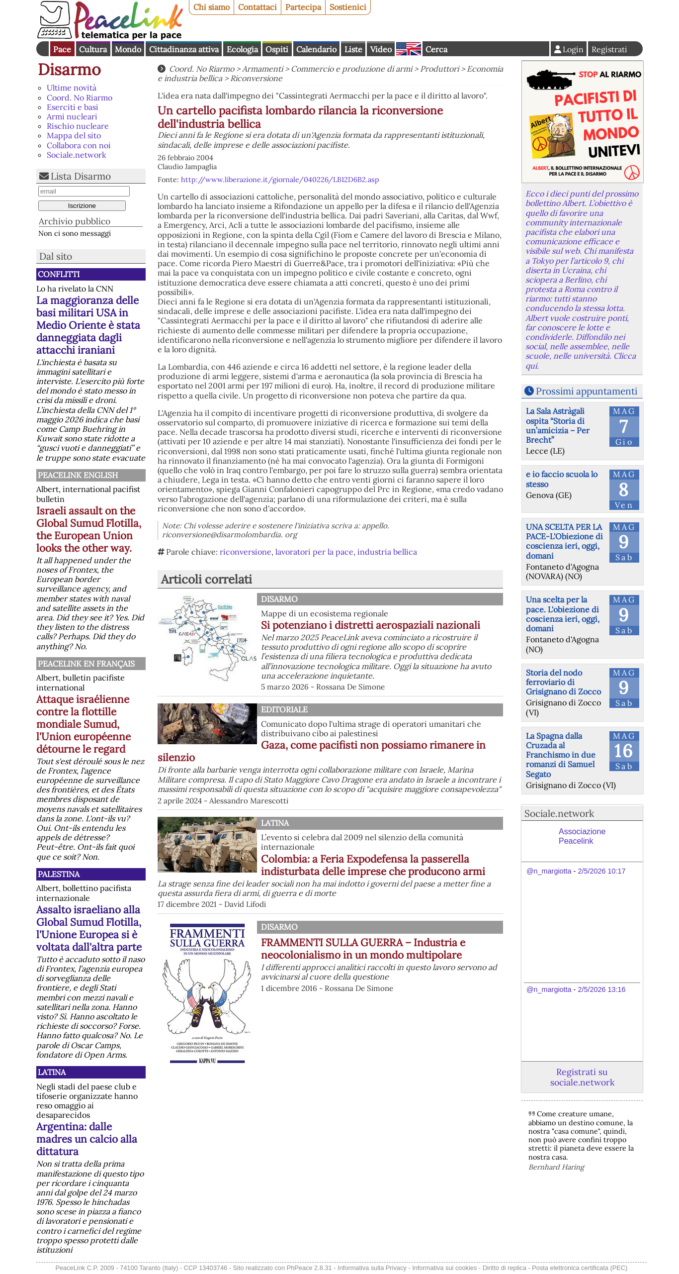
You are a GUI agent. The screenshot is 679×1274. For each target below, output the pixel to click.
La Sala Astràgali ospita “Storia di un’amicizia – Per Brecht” (558, 425)
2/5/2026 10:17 (601, 871)
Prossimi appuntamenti (586, 391)
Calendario (316, 49)
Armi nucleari (72, 116)
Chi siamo (211, 7)
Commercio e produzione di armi (351, 69)
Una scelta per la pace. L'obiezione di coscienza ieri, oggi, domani (562, 613)
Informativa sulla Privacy (372, 1268)
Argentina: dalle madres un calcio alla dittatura (86, 1139)
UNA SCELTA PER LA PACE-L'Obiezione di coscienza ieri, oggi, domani (564, 541)
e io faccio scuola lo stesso (561, 479)
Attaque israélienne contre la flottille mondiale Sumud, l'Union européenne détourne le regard (83, 724)
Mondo (128, 49)
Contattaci (257, 7)
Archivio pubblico (74, 221)
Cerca (436, 49)
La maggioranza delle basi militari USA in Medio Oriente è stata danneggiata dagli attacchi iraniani (88, 325)
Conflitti (59, 274)
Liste (353, 49)
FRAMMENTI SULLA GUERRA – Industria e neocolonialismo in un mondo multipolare (363, 949)
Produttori (439, 69)
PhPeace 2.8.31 (309, 1268)
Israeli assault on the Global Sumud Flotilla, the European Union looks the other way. (88, 529)
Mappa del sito (74, 135)
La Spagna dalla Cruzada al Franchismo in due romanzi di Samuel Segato (560, 755)
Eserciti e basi (72, 107)
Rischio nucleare (78, 126)
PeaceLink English (78, 475)
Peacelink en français (86, 664)
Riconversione (256, 78)
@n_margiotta (549, 871)
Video (381, 49)
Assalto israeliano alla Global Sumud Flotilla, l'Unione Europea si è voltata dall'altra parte (89, 928)
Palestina (59, 874)
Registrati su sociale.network (582, 1077)
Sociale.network (76, 155)
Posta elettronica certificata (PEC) (579, 1268)
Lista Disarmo (81, 176)
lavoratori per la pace (314, 552)
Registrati (609, 49)
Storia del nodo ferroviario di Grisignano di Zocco (563, 682)
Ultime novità (71, 88)
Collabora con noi (79, 145)
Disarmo (69, 69)
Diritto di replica (504, 1268)
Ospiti (276, 49)
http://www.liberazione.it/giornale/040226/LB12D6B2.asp (280, 179)
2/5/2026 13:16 (601, 989)
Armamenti (262, 69)
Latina (52, 1072)
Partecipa (303, 7)
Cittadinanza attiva (184, 49)
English (408, 48)
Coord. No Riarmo (79, 97)
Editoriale (284, 709)
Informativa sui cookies (444, 1268)
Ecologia (242, 49)
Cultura (93, 49)
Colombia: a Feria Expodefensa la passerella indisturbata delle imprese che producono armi (373, 865)
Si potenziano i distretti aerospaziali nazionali (370, 625)
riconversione (245, 552)
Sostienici (348, 7)
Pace (62, 49)
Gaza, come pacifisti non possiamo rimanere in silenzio (322, 751)
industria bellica (387, 552)
